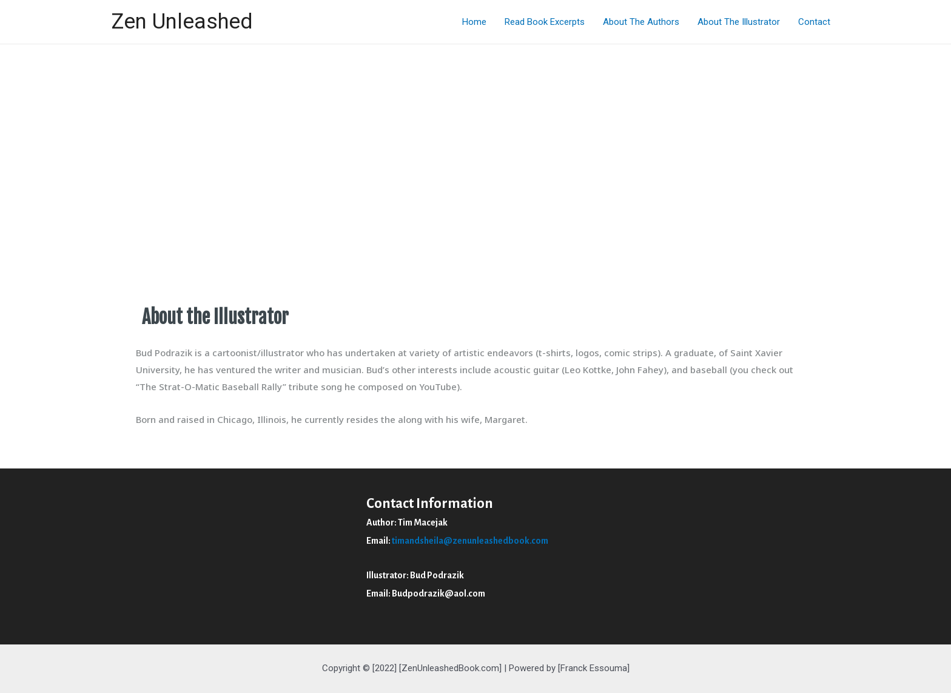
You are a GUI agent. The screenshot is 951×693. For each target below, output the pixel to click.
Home (474, 21)
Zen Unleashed (182, 21)
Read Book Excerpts (545, 21)
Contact (814, 21)
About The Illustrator (738, 21)
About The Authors (641, 21)
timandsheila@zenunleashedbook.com (470, 541)
